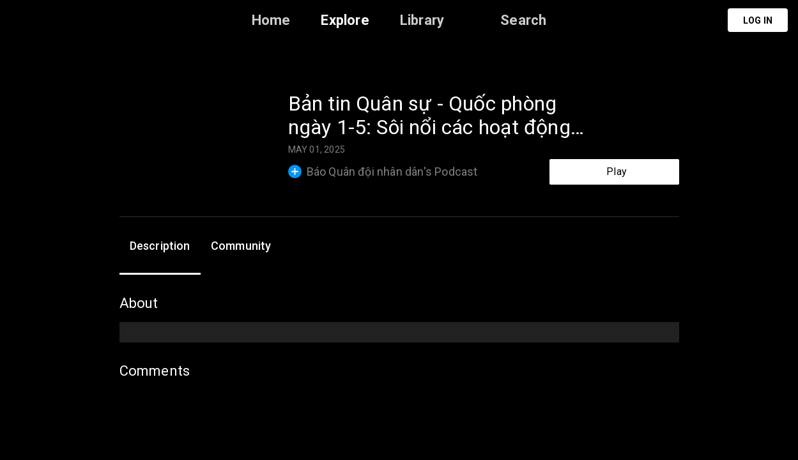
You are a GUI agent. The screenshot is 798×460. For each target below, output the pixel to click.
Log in (757, 20)
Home (271, 20)
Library (422, 20)
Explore (345, 20)
